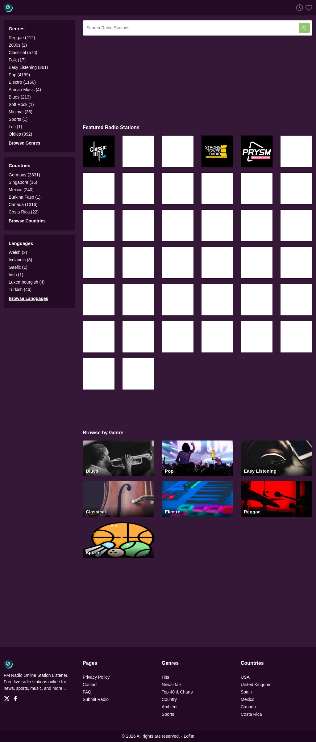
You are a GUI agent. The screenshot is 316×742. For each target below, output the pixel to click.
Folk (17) (17, 59)
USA (245, 677)
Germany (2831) (24, 174)
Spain (246, 691)
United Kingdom (256, 684)
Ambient (169, 706)
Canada (248, 706)
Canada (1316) (23, 204)
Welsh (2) (18, 252)
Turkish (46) (20, 289)
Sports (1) (18, 119)
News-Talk (172, 684)
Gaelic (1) (18, 267)
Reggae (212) (22, 37)
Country (169, 699)
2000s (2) (18, 45)
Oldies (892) (20, 134)
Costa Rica (251, 714)
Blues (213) (20, 97)
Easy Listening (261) (28, 67)
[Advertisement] (197, 79)
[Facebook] (16, 696)
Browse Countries (27, 220)
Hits (165, 677)
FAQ (87, 691)
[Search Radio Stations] (190, 28)
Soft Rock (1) (21, 104)
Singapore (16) (23, 182)
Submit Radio (96, 699)
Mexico (247, 699)
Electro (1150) (22, 82)
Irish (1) (16, 274)
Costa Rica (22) (24, 211)
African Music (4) (25, 89)
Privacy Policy (96, 677)
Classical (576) (23, 52)
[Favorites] (307, 7)
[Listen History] (298, 7)
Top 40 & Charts (177, 691)
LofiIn (189, 736)
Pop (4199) (19, 74)
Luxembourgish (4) (27, 282)
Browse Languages (28, 298)
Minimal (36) (20, 111)
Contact (90, 684)
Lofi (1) (15, 126)
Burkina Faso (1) (24, 197)
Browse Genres (24, 143)
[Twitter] (8, 696)
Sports (168, 714)
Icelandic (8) (20, 259)
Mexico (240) (21, 189)
